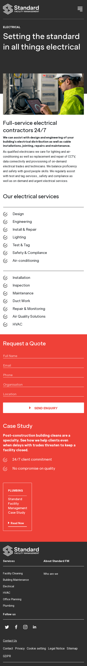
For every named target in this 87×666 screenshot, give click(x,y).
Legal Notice (56, 648)
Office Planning (12, 599)
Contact (8, 648)
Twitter (8, 628)
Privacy (20, 648)
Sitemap (72, 648)
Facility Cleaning (13, 573)
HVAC (6, 592)
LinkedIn (36, 628)
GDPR (7, 656)
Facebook (17, 628)
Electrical (8, 586)
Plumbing (8, 605)
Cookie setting (36, 648)
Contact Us (10, 640)
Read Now (17, 523)
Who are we (51, 573)
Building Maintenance (16, 579)
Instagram (27, 628)
